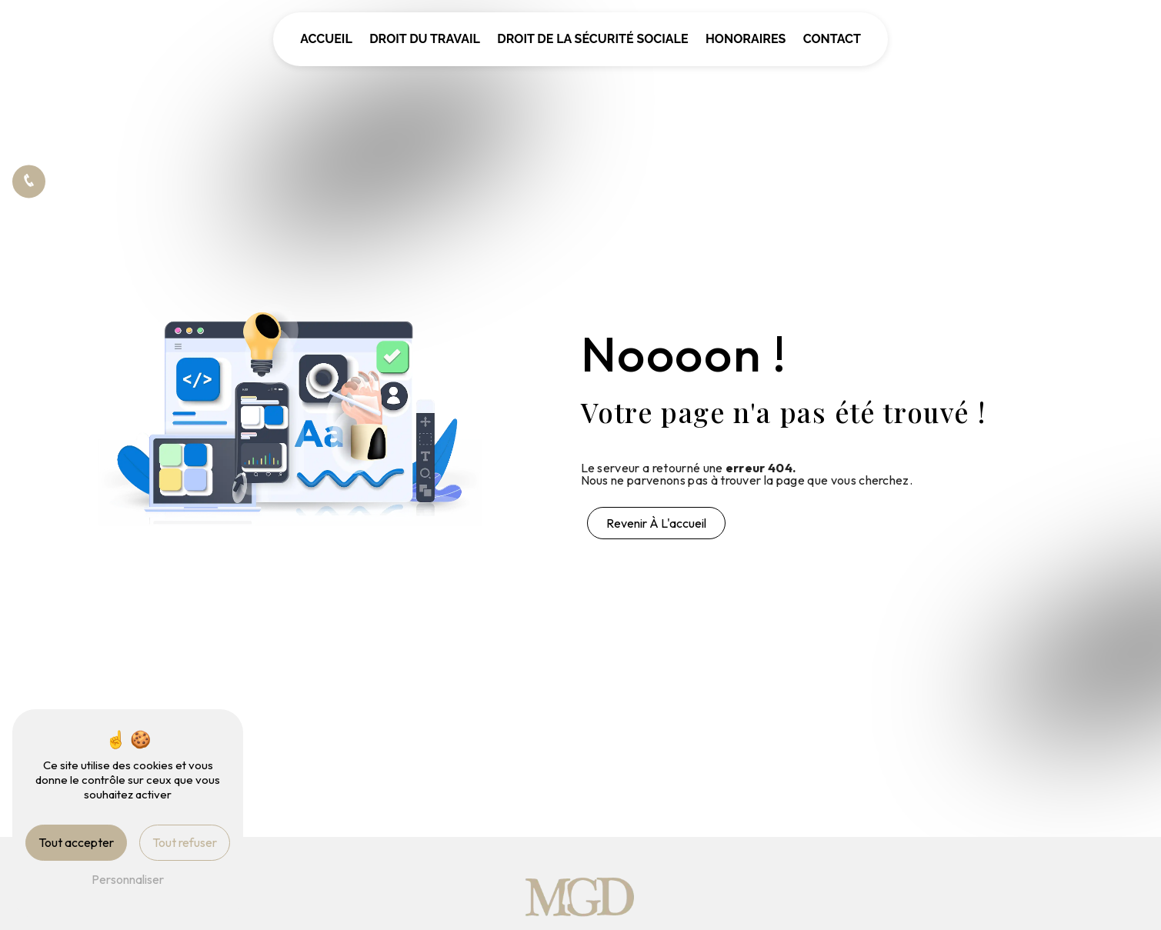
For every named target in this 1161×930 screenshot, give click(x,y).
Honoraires (746, 39)
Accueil (326, 39)
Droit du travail (424, 39)
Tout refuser (184, 842)
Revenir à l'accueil (656, 523)
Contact (832, 39)
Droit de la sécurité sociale (592, 39)
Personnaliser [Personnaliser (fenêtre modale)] (128, 879)
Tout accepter (76, 842)
